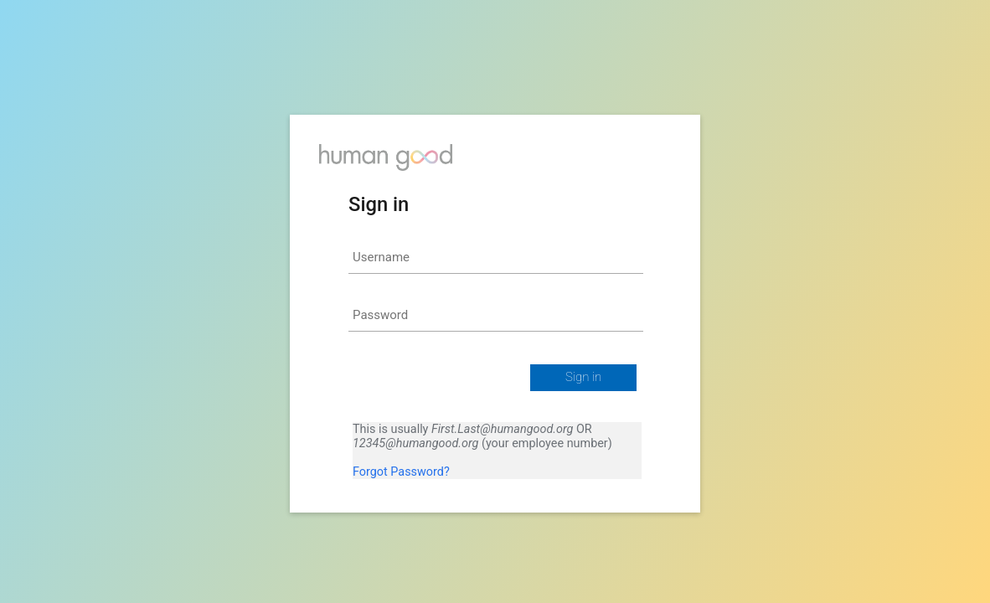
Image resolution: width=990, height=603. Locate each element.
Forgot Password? (401, 472)
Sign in (583, 376)
